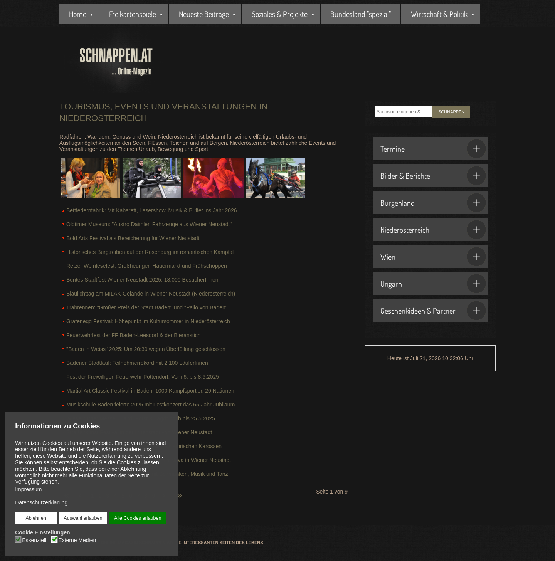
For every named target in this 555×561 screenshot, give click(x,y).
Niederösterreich (433, 229)
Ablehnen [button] (35, 518)
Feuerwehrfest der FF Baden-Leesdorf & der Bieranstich (133, 335)
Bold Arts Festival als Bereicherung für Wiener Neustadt (133, 238)
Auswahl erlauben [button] (83, 518)
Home (77, 14)
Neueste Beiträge (204, 14)
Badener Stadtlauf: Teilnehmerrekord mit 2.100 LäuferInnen (137, 363)
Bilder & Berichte (433, 175)
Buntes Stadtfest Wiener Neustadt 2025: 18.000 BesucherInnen (142, 280)
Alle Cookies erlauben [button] (137, 518)
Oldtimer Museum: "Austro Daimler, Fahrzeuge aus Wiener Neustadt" (149, 224)
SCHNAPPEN (451, 111)
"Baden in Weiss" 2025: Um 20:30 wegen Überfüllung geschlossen (145, 349)
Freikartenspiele (132, 14)
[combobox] (403, 111)
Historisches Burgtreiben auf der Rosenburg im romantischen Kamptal (150, 252)
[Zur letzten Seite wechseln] (179, 491)
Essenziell (34, 540)
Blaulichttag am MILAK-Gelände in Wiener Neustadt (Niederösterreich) (150, 294)
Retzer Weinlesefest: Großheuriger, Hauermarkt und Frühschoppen (146, 266)
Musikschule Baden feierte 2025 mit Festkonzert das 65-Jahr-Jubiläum (150, 404)
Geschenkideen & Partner (433, 310)
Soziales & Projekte (280, 14)
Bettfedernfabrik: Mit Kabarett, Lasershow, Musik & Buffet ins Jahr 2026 (151, 210)
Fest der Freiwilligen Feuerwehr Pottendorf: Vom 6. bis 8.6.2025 (142, 377)
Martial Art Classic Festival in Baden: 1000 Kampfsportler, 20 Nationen (150, 391)
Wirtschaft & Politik (439, 14)
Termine (433, 148)
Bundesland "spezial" (360, 14)
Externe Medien (77, 540)
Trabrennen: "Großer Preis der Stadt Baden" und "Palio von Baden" (146, 307)
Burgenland (433, 202)
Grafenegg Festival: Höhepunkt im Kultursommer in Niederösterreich (148, 321)
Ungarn (433, 283)
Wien (433, 256)
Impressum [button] (28, 489)
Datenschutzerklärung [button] (41, 502)
